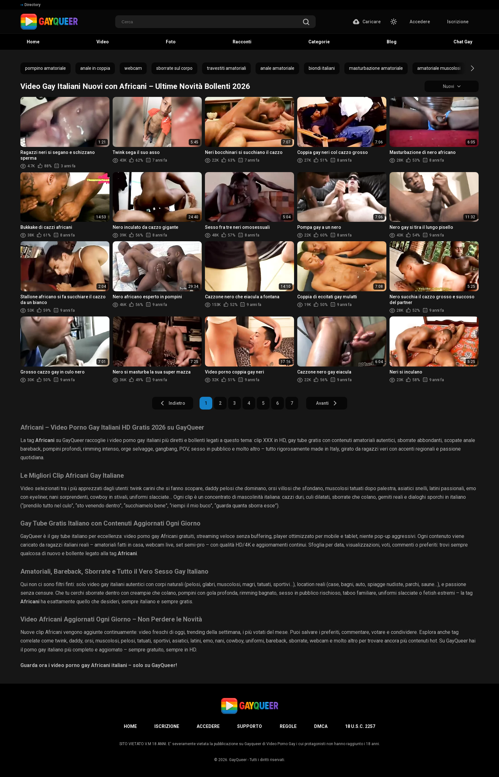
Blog (392, 41)
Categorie (319, 41)
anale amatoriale (277, 68)
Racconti (242, 41)
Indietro (172, 403)
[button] (467, 68)
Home (33, 41)
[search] (306, 22)
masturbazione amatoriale (376, 68)
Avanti (326, 403)
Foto (171, 41)
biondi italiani (322, 68)
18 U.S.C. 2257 (360, 726)
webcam (133, 68)
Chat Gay (462, 41)
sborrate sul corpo (174, 68)
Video (102, 41)
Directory (30, 5)
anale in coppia (95, 68)
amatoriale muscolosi (438, 68)
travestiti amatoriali (226, 68)
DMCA (320, 726)
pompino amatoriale (45, 68)
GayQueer (238, 760)
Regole (288, 726)
